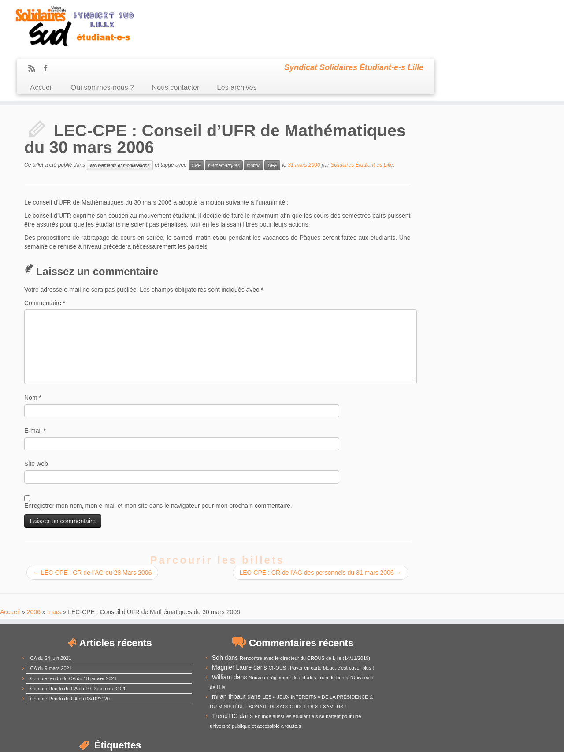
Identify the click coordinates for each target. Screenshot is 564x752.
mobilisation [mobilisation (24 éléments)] (503, 675)
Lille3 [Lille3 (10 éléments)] (497, 665)
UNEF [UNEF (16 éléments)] (505, 696)
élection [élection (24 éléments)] (492, 706)
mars (54, 562)
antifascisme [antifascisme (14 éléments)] (394, 610)
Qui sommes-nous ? (232, 34)
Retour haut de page (518, 738)
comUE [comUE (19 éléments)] (454, 632)
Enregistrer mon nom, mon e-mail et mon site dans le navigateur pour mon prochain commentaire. (158, 456)
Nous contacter (305, 34)
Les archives (367, 34)
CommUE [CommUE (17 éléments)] (501, 621)
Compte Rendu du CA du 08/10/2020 (70, 649)
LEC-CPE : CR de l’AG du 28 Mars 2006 (92, 523)
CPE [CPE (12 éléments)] (440, 643)
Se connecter (330, 738)
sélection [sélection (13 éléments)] (470, 696)
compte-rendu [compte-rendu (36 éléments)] (409, 631)
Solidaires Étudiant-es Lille (362, 116)
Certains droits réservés (286, 738)
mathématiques (224, 116)
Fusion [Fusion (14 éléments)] (517, 652)
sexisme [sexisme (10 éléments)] (418, 697)
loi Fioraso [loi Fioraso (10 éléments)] (387, 676)
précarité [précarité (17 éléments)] (420, 686)
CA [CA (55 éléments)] (385, 619)
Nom (32, 348)
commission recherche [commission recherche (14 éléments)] (454, 621)
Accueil (171, 34)
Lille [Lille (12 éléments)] (437, 666)
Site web (36, 414)
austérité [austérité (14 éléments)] (484, 610)
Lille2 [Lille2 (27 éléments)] (479, 664)
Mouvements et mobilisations (119, 116)
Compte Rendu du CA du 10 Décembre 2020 (78, 639)
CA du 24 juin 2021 (50, 608)
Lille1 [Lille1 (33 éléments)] (456, 664)
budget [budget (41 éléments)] (514, 608)
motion (254, 116)
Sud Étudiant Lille (238, 738)
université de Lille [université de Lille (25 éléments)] (441, 706)
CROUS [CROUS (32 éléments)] (466, 641)
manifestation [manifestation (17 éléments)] (441, 676)
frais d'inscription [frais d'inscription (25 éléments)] (474, 652)
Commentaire (44, 253)
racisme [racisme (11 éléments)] (445, 686)
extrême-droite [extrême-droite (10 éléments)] (425, 653)
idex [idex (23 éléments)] (400, 664)
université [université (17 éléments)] (392, 707)
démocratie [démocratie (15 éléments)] (392, 652)
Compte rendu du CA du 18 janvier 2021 (73, 629)
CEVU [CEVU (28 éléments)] (408, 620)
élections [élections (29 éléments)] (395, 716)
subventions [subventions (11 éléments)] (442, 697)
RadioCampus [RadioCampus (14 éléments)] (475, 686)
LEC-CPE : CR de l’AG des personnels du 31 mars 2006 (318, 523)
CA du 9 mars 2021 (51, 619)
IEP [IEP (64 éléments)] (420, 662)
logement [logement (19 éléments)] (520, 665)
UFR (272, 116)
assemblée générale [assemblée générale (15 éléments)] (442, 610)
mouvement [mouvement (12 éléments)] (391, 687)
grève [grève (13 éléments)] (384, 665)
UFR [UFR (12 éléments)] (488, 697)
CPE (196, 116)
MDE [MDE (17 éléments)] (472, 676)
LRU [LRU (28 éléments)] (409, 675)
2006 (34, 562)
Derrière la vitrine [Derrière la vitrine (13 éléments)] (507, 642)
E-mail (35, 381)
